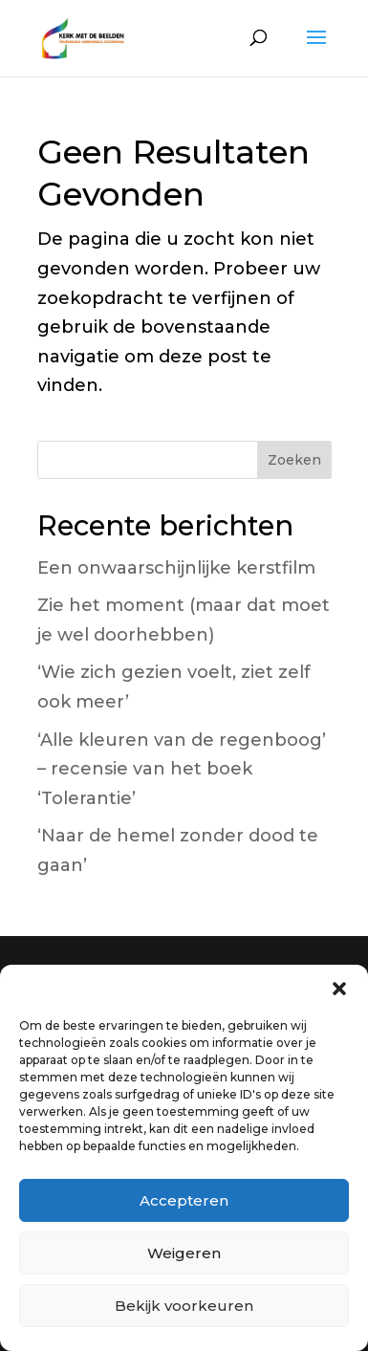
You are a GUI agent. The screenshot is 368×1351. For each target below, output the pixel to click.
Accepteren (184, 1200)
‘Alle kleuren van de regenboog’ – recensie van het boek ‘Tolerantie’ (181, 769)
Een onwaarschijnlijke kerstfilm (176, 567)
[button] (339, 988)
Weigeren (184, 1253)
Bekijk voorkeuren (184, 1306)
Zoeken (294, 459)
